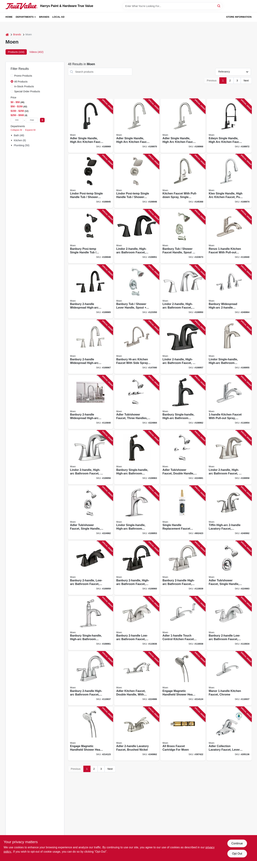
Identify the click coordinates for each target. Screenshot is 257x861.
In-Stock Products (24, 86)
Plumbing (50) (21, 145)
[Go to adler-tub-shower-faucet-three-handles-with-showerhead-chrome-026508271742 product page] (136, 402)
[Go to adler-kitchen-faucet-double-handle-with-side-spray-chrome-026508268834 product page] (136, 678)
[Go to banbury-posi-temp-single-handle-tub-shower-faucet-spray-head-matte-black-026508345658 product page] (90, 236)
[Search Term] (172, 6)
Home (9, 17)
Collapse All (16, 130)
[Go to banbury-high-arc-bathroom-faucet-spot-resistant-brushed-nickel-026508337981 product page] (182, 568)
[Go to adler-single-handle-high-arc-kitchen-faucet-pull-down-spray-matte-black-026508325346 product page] (90, 126)
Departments (25, 17)
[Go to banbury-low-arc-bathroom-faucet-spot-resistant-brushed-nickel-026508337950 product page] (136, 623)
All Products (21, 81)
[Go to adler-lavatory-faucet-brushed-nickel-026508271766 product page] (136, 734)
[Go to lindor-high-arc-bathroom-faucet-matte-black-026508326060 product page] (136, 236)
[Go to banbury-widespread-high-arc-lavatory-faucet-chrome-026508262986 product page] (229, 292)
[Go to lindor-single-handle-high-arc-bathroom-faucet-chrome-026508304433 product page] (136, 513)
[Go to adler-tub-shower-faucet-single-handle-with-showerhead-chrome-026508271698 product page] (90, 513)
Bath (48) (19, 135)
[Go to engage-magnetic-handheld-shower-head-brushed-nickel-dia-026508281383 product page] (182, 678)
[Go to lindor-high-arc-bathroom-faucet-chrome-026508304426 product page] (182, 292)
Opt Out (237, 853)
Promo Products (23, 76)
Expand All (30, 130)
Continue (237, 843)
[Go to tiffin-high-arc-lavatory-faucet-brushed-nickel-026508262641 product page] (229, 513)
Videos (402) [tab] (36, 52)
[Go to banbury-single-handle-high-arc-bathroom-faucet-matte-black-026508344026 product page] (182, 402)
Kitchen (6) (20, 140)
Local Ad (58, 17)
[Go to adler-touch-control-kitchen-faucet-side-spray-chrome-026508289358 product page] (182, 623)
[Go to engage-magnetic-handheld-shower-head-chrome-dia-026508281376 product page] (90, 734)
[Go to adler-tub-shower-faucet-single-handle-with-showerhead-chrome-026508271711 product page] (229, 568)
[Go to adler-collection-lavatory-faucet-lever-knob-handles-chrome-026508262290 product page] (229, 734)
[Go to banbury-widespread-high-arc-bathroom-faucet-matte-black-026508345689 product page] (90, 292)
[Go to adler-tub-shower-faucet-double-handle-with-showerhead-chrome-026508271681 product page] (182, 457)
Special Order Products (27, 91)
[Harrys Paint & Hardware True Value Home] (22, 6)
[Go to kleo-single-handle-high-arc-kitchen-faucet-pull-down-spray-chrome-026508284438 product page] (229, 181)
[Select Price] (42, 120)
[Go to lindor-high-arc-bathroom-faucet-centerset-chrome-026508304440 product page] (90, 457)
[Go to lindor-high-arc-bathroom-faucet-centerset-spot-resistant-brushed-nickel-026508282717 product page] (229, 457)
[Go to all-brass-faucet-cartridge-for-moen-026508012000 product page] (182, 734)
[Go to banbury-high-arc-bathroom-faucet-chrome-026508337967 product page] (90, 678)
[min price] (17, 120)
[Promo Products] (12, 75)
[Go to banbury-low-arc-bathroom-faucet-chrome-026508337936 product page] (229, 623)
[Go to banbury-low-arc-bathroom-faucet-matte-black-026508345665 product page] (90, 568)
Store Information (238, 17)
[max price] (32, 120)
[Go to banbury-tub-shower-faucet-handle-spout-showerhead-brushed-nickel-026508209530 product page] (182, 236)
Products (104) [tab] (16, 52)
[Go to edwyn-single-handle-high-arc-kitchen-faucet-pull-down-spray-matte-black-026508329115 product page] (229, 126)
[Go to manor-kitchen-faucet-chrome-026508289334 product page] (229, 678)
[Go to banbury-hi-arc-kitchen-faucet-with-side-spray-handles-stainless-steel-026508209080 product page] (136, 347)
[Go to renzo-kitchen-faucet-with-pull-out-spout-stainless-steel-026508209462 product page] (229, 236)
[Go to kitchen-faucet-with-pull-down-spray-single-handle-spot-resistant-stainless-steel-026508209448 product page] (182, 181)
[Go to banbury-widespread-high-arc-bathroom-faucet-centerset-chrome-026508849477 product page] (90, 402)
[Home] (7, 34)
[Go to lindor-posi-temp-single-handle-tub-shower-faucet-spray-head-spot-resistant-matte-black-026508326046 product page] (90, 181)
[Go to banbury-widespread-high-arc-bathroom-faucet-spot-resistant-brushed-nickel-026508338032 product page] (90, 347)
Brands (44, 17)
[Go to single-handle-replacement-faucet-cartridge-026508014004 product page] (182, 513)
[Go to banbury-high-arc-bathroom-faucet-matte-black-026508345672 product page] (136, 568)
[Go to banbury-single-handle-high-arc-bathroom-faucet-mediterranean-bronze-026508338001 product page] (136, 457)
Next (246, 80)
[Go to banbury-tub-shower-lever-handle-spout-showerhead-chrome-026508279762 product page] (136, 292)
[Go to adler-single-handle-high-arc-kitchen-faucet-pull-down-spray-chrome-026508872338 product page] (182, 126)
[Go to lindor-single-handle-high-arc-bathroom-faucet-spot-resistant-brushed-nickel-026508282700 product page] (229, 347)
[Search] (219, 6)
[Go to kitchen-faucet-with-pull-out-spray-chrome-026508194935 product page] (229, 402)
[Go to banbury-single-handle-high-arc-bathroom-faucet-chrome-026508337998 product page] (90, 623)
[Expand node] (12, 135)
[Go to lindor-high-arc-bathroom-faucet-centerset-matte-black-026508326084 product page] (182, 347)
